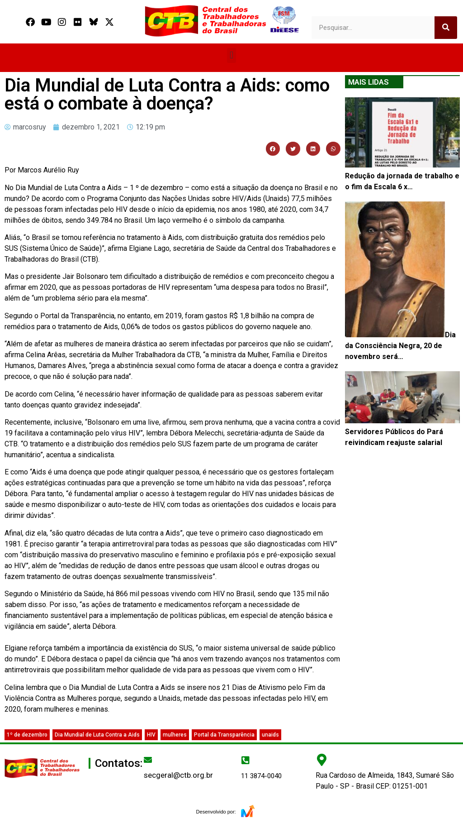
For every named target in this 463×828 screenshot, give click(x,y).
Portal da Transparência (224, 735)
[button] (231, 55)
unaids (270, 735)
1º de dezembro (27, 735)
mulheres (175, 735)
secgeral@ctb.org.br (178, 775)
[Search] (446, 27)
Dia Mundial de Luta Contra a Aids (97, 735)
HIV (151, 735)
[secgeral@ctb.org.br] (148, 760)
